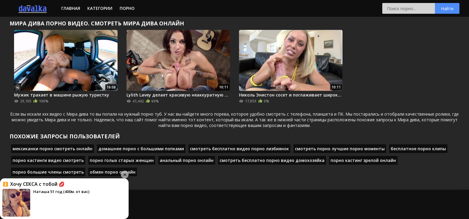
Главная (70, 8)
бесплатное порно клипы (418, 148)
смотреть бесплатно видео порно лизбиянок (239, 148)
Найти (447, 8)
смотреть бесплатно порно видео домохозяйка (272, 160)
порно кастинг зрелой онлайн (363, 160)
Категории (99, 8)
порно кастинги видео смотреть (48, 160)
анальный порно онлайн (187, 160)
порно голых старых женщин (122, 160)
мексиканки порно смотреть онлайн (52, 148)
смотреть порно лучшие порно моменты (340, 148)
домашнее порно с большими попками (141, 148)
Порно (127, 8)
